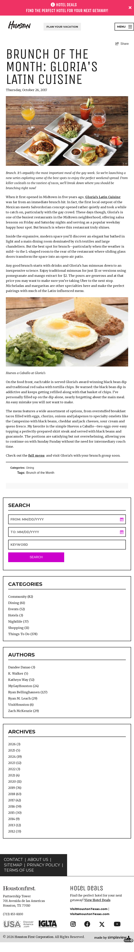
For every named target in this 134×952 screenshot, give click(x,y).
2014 (14, 819)
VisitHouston (21, 705)
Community (20, 597)
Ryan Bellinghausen (27, 692)
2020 (15, 781)
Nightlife (18, 621)
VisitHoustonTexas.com (89, 918)
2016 (14, 806)
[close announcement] (130, 8)
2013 (14, 825)
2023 (14, 763)
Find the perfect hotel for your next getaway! (67, 10)
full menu (36, 455)
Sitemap (13, 874)
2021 (14, 775)
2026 (14, 744)
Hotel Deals (86, 898)
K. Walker (18, 673)
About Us (38, 869)
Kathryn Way (21, 680)
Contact (13, 869)
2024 (15, 757)
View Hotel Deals (97, 910)
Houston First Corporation (34, 946)
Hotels (15, 615)
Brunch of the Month (40, 472)
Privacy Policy (43, 874)
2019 (14, 788)
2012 (14, 831)
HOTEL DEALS (66, 4)
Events (16, 609)
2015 (15, 813)
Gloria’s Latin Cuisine (103, 197)
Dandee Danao (21, 667)
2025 (14, 750)
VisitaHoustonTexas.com (89, 924)
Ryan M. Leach (22, 698)
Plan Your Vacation (62, 26)
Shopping (18, 628)
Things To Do (23, 634)
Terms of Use (19, 880)
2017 (14, 800)
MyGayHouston (23, 686)
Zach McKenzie (23, 711)
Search (36, 557)
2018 (14, 794)
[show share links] (122, 43)
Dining (30, 467)
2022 (14, 769)
